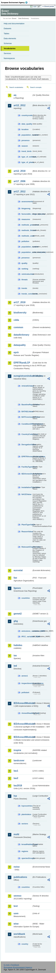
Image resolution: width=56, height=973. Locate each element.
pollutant (25, 692)
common (18, 327)
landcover (19, 760)
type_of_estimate (26, 157)
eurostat (18, 570)
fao (15, 578)
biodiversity (20, 312)
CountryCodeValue (26, 434)
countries (25, 598)
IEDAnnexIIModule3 (23, 724)
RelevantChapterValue (26, 547)
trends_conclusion (26, 294)
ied (15, 666)
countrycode (26, 115)
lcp (15, 796)
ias (15, 655)
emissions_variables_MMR (26, 631)
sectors (24, 824)
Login (35, 6)
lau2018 (18, 785)
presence (25, 140)
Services (7, 53)
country (24, 944)
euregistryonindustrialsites (23, 376)
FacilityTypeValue (26, 467)
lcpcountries (26, 806)
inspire (17, 750)
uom (16, 913)
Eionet (14, 18)
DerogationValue (26, 444)
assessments (26, 201)
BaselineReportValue (26, 404)
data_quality (26, 124)
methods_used (26, 236)
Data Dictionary (23, 18)
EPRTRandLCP (22, 362)
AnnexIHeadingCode (26, 713)
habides (18, 645)
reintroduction (26, 274)
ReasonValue (26, 531)
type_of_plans (26, 162)
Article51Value (26, 386)
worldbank (19, 934)
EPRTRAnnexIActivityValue (26, 456)
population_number (26, 135)
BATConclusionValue (26, 417)
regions (24, 851)
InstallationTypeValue (26, 487)
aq (15, 95)
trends (24, 288)
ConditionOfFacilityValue (26, 424)
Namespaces (9, 58)
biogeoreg (25, 208)
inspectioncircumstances (26, 683)
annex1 (24, 676)
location (25, 129)
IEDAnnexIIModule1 (23, 703)
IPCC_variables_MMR (26, 636)
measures (25, 219)
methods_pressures (26, 225)
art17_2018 (19, 302)
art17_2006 (19, 181)
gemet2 (18, 613)
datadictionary (21, 335)
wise (16, 923)
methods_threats (26, 230)
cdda (16, 320)
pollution (25, 241)
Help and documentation (14, 23)
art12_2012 (19, 105)
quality (24, 263)
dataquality (20, 345)
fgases (17, 588)
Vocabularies (9, 48)
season (24, 146)
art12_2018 (19, 171)
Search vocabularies (16, 87)
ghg (16, 621)
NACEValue (26, 494)
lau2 (16, 778)
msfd (16, 834)
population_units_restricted (26, 252)
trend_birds (26, 151)
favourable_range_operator (26, 214)
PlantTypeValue (26, 524)
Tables (6, 33)
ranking (24, 269)
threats (24, 279)
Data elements (10, 38)
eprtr (16, 352)
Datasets (7, 28)
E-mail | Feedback (11, 965)
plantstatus (26, 814)
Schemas (8, 43)
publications (20, 877)
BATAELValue (26, 411)
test (16, 906)
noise (17, 867)
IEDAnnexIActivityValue (26, 474)
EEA (15, 2)
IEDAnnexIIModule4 (23, 737)
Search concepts (35, 87)
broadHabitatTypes (26, 844)
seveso (17, 896)
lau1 (16, 771)
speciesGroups (26, 858)
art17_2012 (19, 191)
